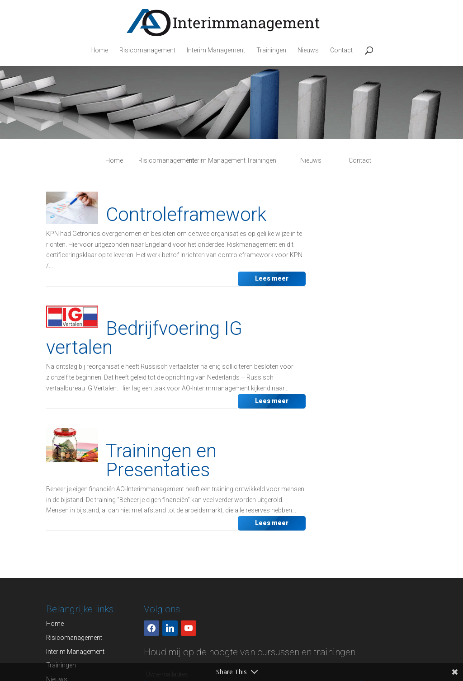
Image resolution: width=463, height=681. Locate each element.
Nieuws (308, 50)
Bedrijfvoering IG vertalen (144, 337)
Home (99, 50)
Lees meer (271, 278)
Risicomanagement (147, 50)
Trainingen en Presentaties (161, 460)
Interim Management (216, 50)
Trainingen (271, 50)
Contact (341, 50)
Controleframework (186, 214)
